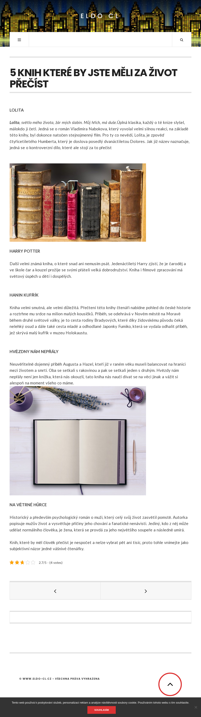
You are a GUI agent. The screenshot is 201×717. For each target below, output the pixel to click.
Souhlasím (101, 710)
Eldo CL (100, 16)
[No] (196, 707)
